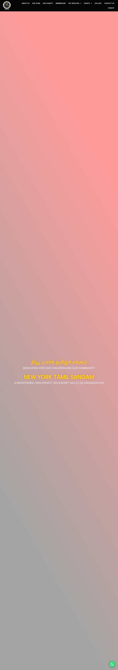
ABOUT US (25, 3)
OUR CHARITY (48, 3)
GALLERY (98, 3)
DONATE (111, 8)
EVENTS (88, 3)
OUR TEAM (36, 3)
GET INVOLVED (74, 3)
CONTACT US (109, 3)
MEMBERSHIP (61, 3)
